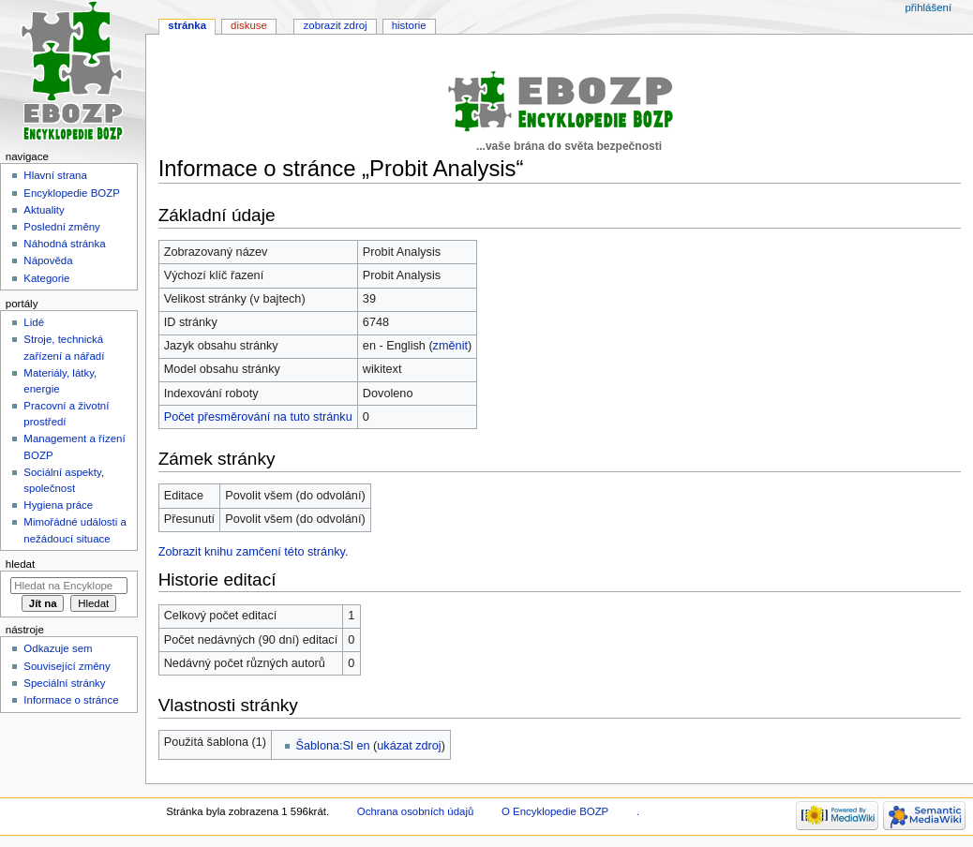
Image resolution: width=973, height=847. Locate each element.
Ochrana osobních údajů (415, 811)
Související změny (66, 666)
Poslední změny (61, 226)
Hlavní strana (54, 175)
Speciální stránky (64, 683)
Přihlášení (928, 7)
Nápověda (47, 260)
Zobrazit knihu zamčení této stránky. (253, 551)
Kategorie (46, 278)
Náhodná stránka (64, 243)
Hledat (20, 564)
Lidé (33, 322)
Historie (409, 25)
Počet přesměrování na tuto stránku (258, 417)
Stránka (187, 25)
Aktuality (43, 209)
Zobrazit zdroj (335, 25)
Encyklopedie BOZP (71, 193)
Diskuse (249, 25)
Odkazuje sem (57, 648)
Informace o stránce (70, 700)
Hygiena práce (58, 505)
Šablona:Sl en (333, 745)
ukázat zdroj (409, 745)
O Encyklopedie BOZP (554, 811)
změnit (450, 345)
